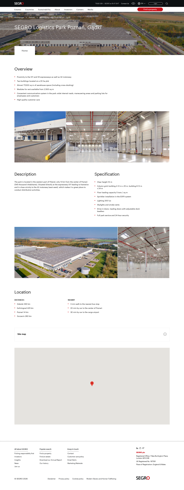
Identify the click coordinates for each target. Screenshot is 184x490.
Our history (44, 463)
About (57, 9)
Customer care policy (75, 457)
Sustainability (44, 9)
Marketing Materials (75, 463)
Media (90, 9)
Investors (68, 9)
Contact (70, 453)
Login (155, 3)
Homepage (19, 17)
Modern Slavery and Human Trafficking (101, 479)
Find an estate (45, 457)
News (16, 463)
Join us (17, 466)
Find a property (150, 9)
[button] (92, 383)
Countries (29, 9)
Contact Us (125, 3)
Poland (32, 17)
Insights (17, 460)
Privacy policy (64, 479)
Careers (79, 9)
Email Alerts (71, 460)
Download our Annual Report (51, 460)
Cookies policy (77, 479)
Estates (17, 9)
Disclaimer (52, 479)
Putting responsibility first (24, 453)
